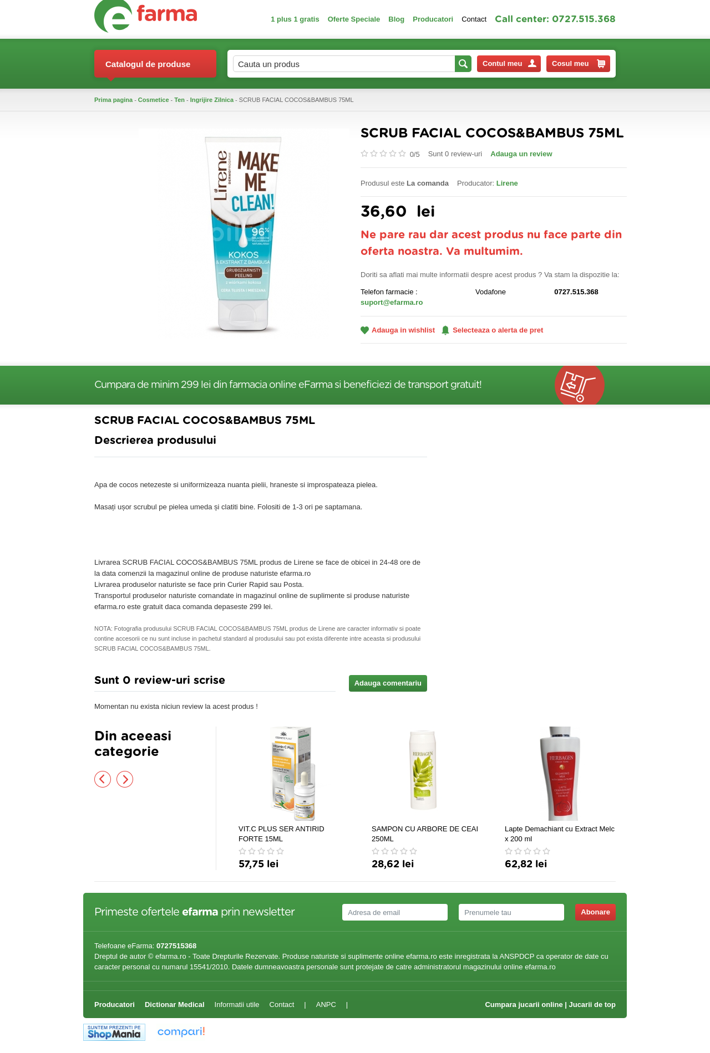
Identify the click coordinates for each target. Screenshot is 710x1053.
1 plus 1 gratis (295, 19)
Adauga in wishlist (398, 330)
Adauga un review (521, 154)
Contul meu (509, 63)
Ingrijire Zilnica (212, 99)
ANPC (326, 1004)
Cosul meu (578, 63)
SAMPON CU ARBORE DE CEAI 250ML (425, 834)
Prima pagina (113, 99)
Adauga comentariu (388, 683)
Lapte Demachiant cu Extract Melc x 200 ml (560, 834)
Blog (396, 19)
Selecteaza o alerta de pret (492, 330)
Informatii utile (237, 1004)
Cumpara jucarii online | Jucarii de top (550, 1004)
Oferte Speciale (354, 19)
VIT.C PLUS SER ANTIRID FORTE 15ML (281, 834)
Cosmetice (153, 99)
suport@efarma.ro (392, 302)
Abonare (595, 912)
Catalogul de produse (147, 68)
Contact (474, 19)
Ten (179, 99)
